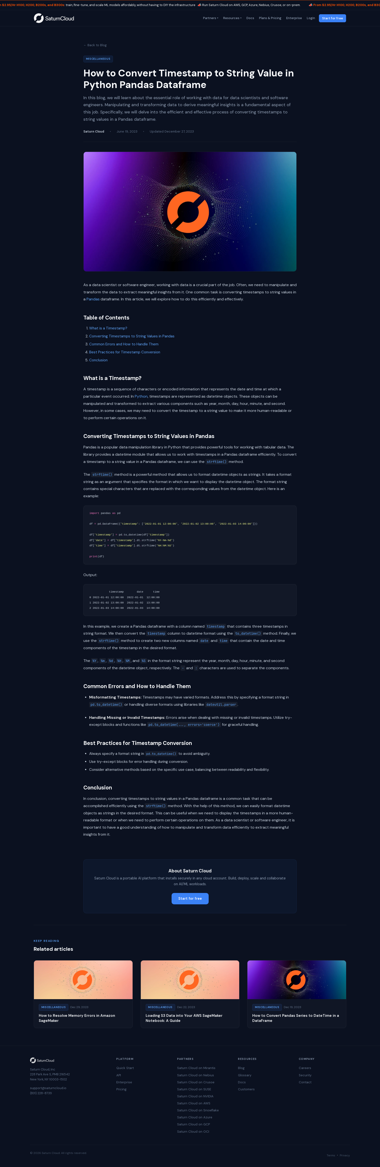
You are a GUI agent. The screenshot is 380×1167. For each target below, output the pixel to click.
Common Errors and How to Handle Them (123, 344)
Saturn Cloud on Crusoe (195, 1082)
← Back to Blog (95, 45)
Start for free (332, 18)
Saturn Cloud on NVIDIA (195, 1096)
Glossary (244, 1075)
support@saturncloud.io (48, 1088)
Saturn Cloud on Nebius (195, 1075)
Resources (230, 18)
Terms (331, 1155)
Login (310, 18)
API (118, 1075)
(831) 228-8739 (41, 1093)
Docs (249, 18)
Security (305, 1075)
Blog (241, 1068)
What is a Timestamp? (108, 328)
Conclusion (98, 360)
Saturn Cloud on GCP (193, 1124)
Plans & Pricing (269, 18)
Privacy (345, 1155)
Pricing (121, 1089)
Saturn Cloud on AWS (193, 1103)
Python (141, 396)
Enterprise (293, 18)
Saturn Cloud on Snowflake (198, 1110)
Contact (305, 1082)
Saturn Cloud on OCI (193, 1132)
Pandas (93, 299)
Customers (246, 1089)
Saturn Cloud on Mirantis (196, 1068)
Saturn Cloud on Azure (194, 1117)
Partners (209, 18)
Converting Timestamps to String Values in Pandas (131, 336)
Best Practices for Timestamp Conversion (124, 352)
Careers (305, 1068)
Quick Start (125, 1068)
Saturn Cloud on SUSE (194, 1089)
